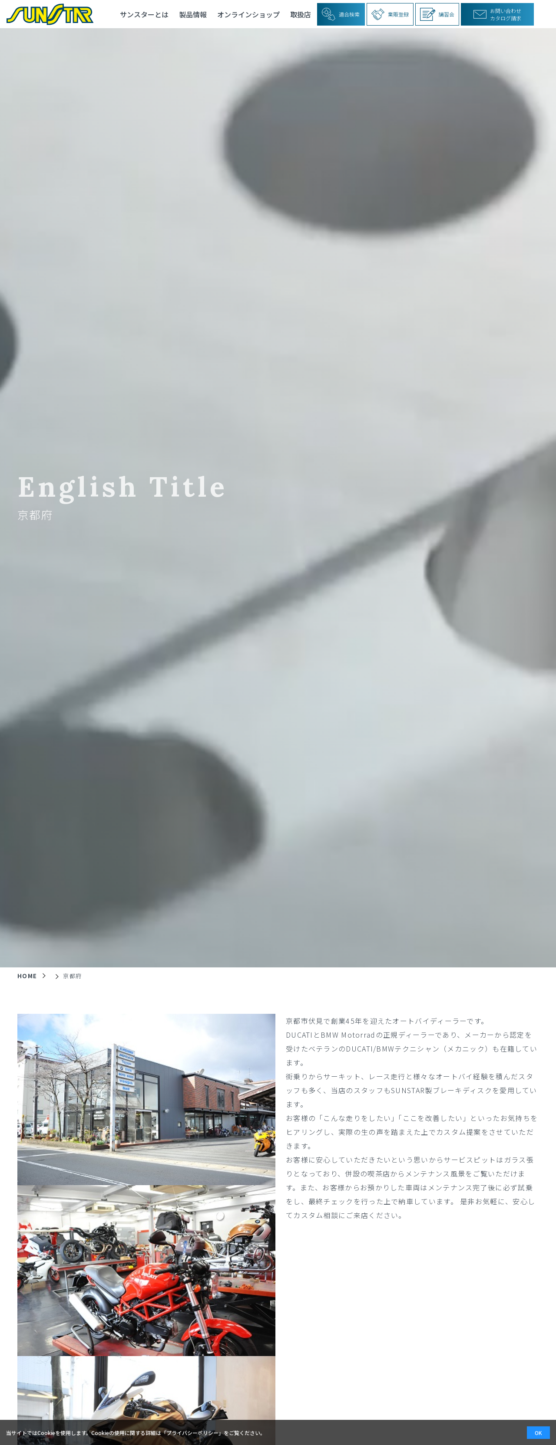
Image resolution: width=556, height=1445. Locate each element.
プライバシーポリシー (192, 1432)
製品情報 (193, 14)
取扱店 (300, 14)
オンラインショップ (248, 14)
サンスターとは (144, 14)
